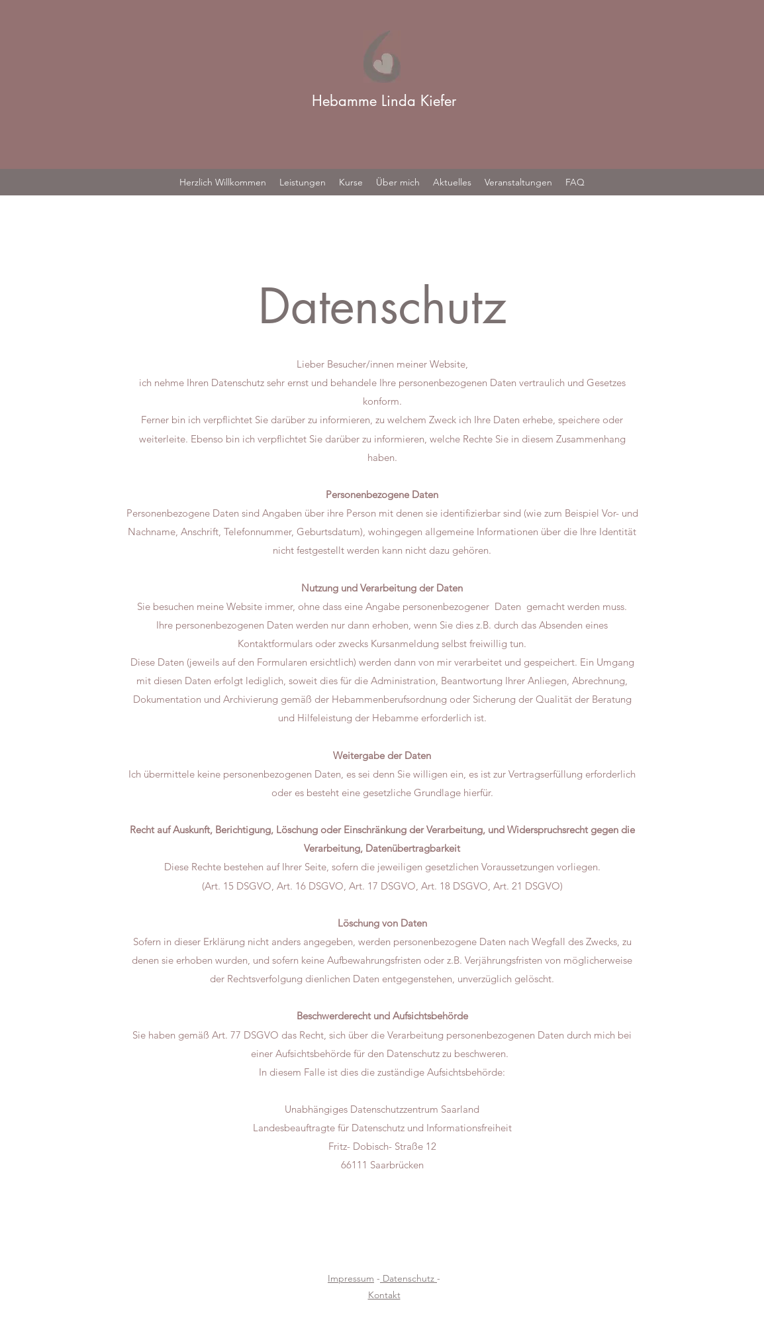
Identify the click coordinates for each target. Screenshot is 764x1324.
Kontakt (384, 1295)
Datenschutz (408, 1278)
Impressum (351, 1278)
